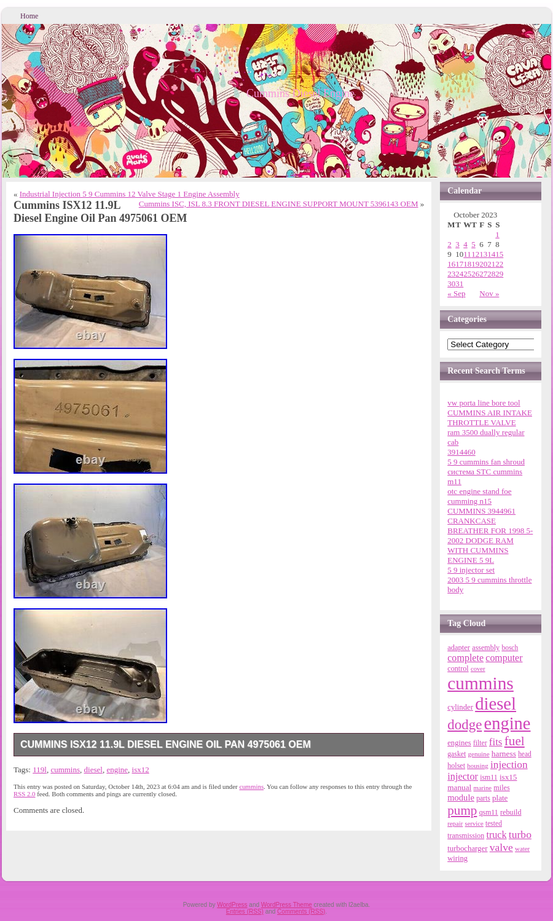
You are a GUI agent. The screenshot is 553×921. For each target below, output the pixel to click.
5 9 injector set (471, 569)
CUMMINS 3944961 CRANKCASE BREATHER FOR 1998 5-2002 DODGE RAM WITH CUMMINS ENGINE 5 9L (490, 535)
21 (491, 263)
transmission (465, 835)
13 (483, 254)
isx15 (508, 777)
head (524, 754)
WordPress (232, 904)
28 (491, 273)
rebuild (510, 812)
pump (462, 810)
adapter (458, 647)
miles (501, 787)
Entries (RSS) (245, 911)
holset (456, 765)
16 (451, 263)
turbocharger (467, 848)
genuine (478, 754)
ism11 (489, 777)
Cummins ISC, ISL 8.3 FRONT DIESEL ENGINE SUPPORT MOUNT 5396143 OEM (278, 203)
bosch (509, 647)
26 (475, 273)
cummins (65, 769)
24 (459, 273)
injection (509, 764)
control (457, 668)
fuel (514, 741)
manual (459, 787)
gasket (456, 754)
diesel (93, 769)
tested (493, 823)
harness (504, 753)
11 (467, 254)
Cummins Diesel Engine (300, 93)
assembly (486, 647)
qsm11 (488, 812)
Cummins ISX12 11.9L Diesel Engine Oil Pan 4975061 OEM (165, 744)
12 (475, 254)
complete (465, 658)
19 (475, 263)
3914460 (461, 452)
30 (451, 283)
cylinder (460, 707)
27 (483, 273)
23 (451, 273)
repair (455, 823)
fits (496, 742)
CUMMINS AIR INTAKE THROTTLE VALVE (489, 417)
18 (467, 263)
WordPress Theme (286, 904)
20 (483, 263)
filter (480, 743)
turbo (520, 834)
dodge (464, 724)
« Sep (456, 293)
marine (483, 788)
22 (499, 263)
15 (499, 254)
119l (40, 769)
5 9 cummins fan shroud (486, 461)
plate (500, 797)
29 (499, 273)
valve (501, 847)
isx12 (140, 769)
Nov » (489, 293)
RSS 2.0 (25, 794)
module (460, 797)
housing (477, 765)
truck (496, 834)
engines (459, 743)
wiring (457, 858)
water (522, 848)
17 (459, 263)
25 (467, 273)
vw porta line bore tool (483, 402)
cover (478, 668)
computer (503, 658)
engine (117, 769)
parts (483, 798)
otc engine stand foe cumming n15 (479, 496)
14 (491, 254)
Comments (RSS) (301, 911)
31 (459, 283)
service (474, 823)
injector (462, 776)
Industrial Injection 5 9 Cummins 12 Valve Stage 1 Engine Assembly (130, 193)
